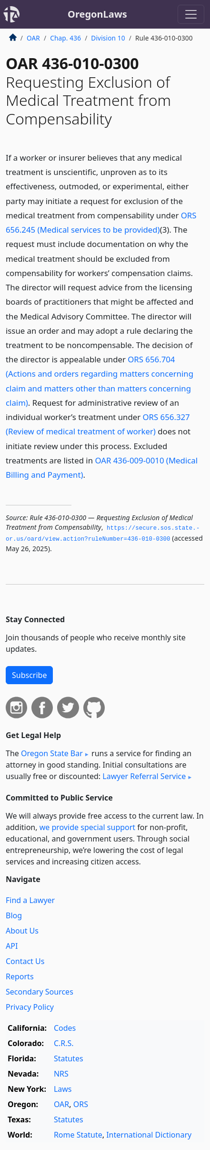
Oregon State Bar (52, 753)
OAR (33, 37)
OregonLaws (97, 14)
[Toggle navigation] (191, 14)
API (12, 946)
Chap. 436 (65, 37)
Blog (14, 915)
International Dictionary (148, 1134)
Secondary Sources (39, 991)
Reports (20, 976)
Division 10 (108, 37)
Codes (65, 1028)
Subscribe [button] (29, 675)
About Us (22, 930)
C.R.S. (64, 1043)
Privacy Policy (30, 1007)
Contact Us (25, 961)
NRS (61, 1073)
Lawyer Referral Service (144, 776)
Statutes (68, 1058)
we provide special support (87, 827)
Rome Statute (78, 1134)
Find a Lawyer (30, 900)
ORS (80, 1104)
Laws (63, 1089)
